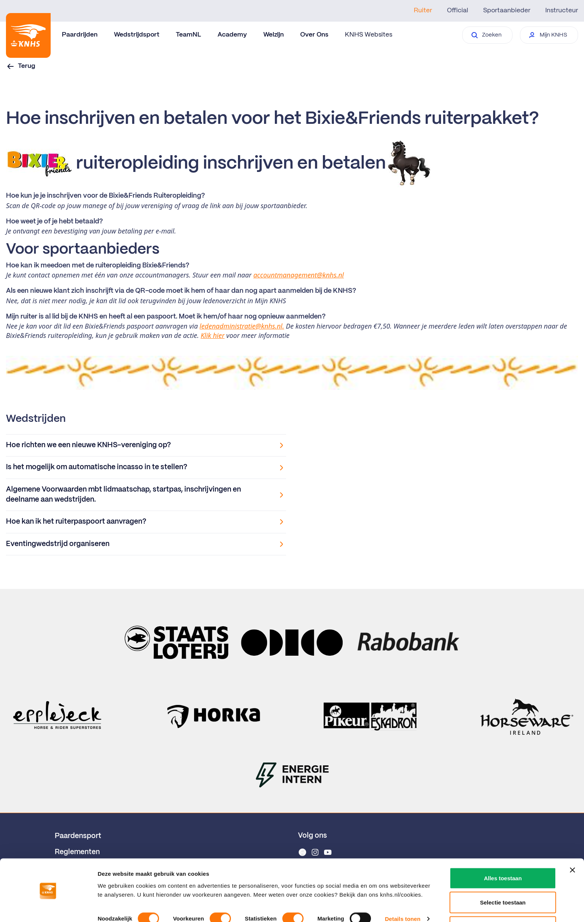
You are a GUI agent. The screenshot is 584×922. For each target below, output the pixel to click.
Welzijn (273, 35)
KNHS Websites (368, 35)
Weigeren (502, 902)
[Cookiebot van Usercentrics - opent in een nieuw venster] (48, 907)
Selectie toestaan (503, 878)
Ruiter (423, 10)
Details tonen (402, 894)
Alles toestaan (503, 853)
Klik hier (213, 335)
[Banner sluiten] (572, 845)
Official (457, 10)
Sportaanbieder (506, 10)
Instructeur (561, 10)
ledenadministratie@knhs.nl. (242, 326)
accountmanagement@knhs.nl (298, 274)
